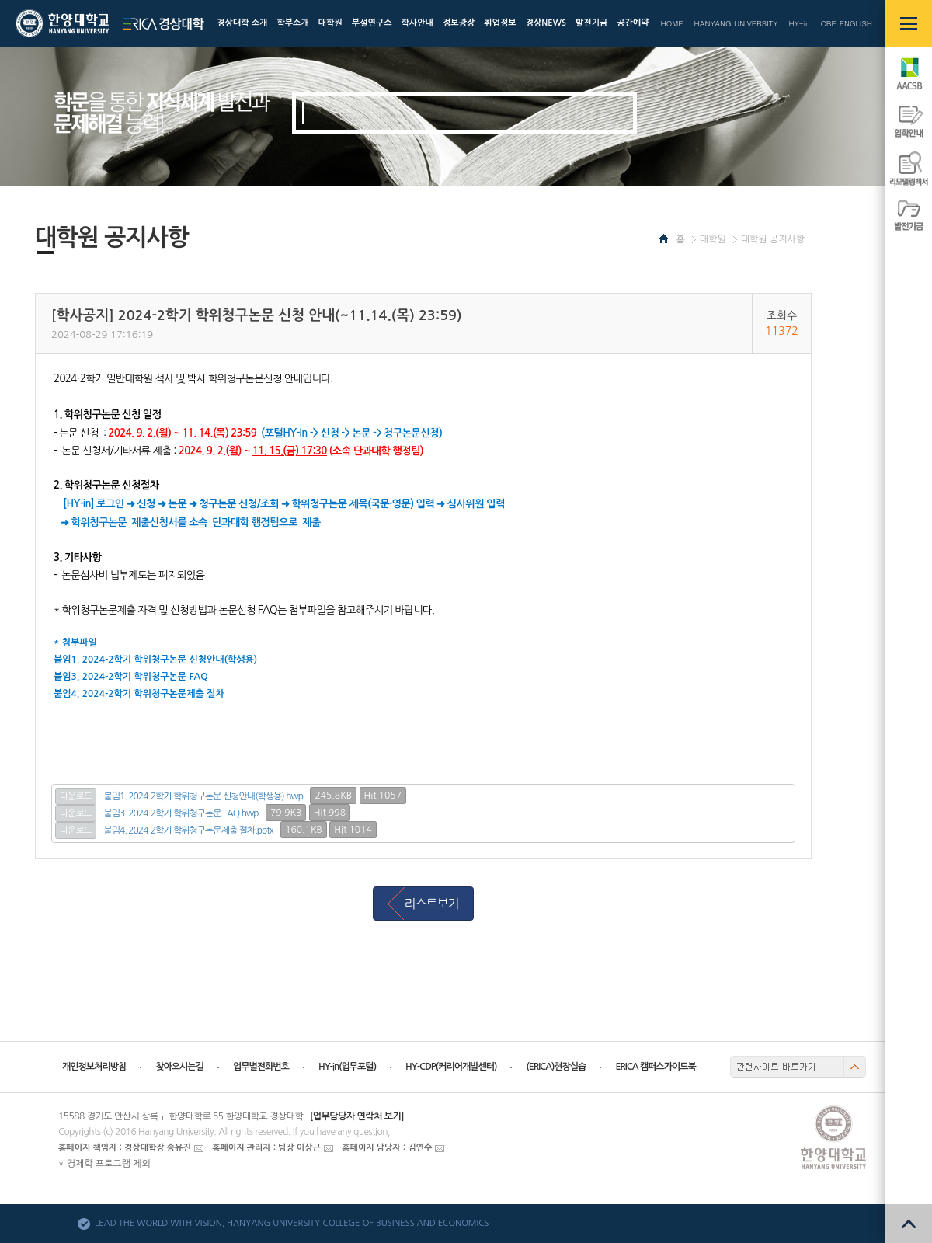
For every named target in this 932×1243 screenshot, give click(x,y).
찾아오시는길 (179, 1066)
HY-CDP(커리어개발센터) (450, 1066)
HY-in (798, 23)
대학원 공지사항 (773, 239)
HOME (671, 23)
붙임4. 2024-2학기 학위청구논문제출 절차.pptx (188, 830)
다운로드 (76, 796)
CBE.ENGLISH (846, 23)
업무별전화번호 (261, 1066)
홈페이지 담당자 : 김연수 (387, 1148)
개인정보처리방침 (94, 1066)
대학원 (713, 239)
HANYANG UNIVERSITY (736, 23)
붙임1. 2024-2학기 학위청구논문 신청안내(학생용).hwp (204, 796)
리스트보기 (431, 903)
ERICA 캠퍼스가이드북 (655, 1066)
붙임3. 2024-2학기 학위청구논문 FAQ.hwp (181, 813)
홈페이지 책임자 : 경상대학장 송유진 (124, 1148)
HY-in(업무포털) (347, 1066)
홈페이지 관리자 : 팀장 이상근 (266, 1148)
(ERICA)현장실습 (556, 1066)
